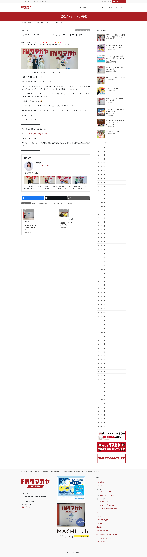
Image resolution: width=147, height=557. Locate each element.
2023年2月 (101, 297)
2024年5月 (101, 238)
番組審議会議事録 (56, 471)
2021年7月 (101, 371)
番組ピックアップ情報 (82, 30)
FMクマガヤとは (28, 471)
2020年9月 (101, 411)
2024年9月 (101, 222)
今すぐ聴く (100, 482)
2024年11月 (102, 214)
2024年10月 (102, 218)
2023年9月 (101, 269)
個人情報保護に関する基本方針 (73, 471)
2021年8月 (101, 368)
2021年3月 (101, 387)
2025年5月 (101, 190)
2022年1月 (101, 348)
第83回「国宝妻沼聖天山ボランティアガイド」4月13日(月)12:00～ (115, 122)
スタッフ (99, 512)
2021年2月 (101, 391)
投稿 (46, 203)
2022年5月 (101, 332)
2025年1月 (101, 206)
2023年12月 (102, 257)
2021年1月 (101, 395)
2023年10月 (102, 265)
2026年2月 (101, 155)
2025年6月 (101, 186)
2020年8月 (101, 415)
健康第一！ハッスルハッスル (66, 224)
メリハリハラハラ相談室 (113, 88)
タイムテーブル (101, 486)
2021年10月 (102, 360)
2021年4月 (101, 383)
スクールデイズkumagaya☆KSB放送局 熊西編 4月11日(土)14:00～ (115, 111)
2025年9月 (101, 175)
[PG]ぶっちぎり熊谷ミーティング (57, 203)
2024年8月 (101, 226)
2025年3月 (101, 198)
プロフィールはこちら (42, 165)
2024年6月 (101, 234)
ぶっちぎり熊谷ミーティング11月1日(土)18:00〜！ (79, 187)
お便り (98, 516)
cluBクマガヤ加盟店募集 (108, 509)
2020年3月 (101, 423)
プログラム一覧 (105, 492)
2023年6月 (101, 281)
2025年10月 (102, 171)
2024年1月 (101, 253)
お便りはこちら (118, 2)
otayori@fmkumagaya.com (37, 134)
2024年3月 (101, 245)
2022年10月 (102, 312)
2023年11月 (102, 261)
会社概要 (38, 471)
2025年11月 (102, 167)
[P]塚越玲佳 (70, 203)
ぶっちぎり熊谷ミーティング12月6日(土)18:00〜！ (47, 187)
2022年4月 (101, 336)
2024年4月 (101, 242)
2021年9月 (101, 364)
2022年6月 (101, 328)
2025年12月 (102, 163)
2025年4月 (101, 194)
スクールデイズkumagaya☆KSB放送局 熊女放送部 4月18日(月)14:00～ (115, 58)
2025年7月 (101, 182)
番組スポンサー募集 (107, 495)
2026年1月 (101, 159)
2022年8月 (101, 320)
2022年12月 (102, 305)
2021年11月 (102, 356)
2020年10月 (102, 407)
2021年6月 (101, 375)
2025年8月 (101, 179)
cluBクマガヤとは (106, 501)
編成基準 (46, 471)
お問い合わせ (25, 507)
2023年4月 (101, 289)
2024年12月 (102, 210)
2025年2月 (101, 202)
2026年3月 (101, 151)
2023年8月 (101, 273)
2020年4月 (101, 419)
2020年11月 (102, 403)
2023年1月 (101, 301)
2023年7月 (101, 277)
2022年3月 (101, 340)
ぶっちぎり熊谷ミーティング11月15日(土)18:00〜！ (63, 187)
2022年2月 (101, 344)
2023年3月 (101, 293)
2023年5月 (101, 285)
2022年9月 (101, 316)
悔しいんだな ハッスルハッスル (115, 78)
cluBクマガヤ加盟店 (107, 505)
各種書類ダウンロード (92, 471)
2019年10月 (102, 427)
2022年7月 (101, 324)
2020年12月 (102, 399)
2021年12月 (102, 352)
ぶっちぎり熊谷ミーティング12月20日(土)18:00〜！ (31, 187)
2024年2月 (101, 249)
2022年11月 (102, 309)
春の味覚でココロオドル (113, 131)
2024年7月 (101, 230)
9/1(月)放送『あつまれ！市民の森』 (30, 227)
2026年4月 (101, 147)
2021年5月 (101, 379)
